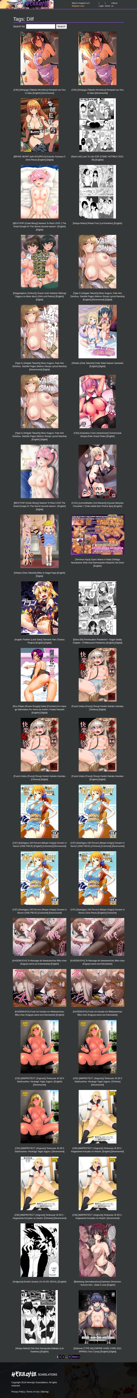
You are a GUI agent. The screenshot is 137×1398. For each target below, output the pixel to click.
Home (107, 6)
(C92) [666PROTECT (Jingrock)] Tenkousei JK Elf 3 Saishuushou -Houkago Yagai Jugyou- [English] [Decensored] (39, 1081)
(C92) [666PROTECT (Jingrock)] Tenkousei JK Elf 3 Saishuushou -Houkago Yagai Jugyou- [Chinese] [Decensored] (97, 1081)
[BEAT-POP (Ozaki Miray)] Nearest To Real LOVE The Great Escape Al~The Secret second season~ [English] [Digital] (39, 506)
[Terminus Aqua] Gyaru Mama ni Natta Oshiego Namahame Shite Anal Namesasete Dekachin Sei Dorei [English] (97, 562)
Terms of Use (32, 1392)
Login (101, 6)
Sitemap (45, 1392)
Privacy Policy (18, 1392)
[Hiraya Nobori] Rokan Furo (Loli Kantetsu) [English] (97, 223)
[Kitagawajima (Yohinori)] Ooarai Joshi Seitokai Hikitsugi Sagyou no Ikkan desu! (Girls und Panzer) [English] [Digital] (39, 296)
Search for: (19, 26)
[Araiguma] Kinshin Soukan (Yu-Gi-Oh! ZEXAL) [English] (39, 1281)
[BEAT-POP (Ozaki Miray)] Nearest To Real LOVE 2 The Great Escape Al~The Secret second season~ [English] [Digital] (39, 226)
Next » (76, 1356)
